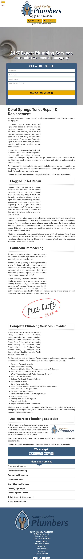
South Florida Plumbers (41, 544)
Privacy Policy (41, 546)
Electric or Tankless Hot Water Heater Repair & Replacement (34, 386)
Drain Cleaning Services (18, 484)
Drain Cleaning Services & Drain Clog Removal (28, 394)
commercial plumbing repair (29, 361)
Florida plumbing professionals (48, 358)
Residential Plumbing (17, 471)
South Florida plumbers (16, 171)
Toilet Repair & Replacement (20, 497)
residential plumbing (40, 407)
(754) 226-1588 (41, 16)
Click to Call (34, 21)
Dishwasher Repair (16, 479)
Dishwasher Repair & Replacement (24, 389)
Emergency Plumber (17, 466)
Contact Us (49, 21)
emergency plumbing (16, 410)
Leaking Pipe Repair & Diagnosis (23, 399)
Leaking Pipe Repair (17, 488)
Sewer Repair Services (19, 401)
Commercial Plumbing (18, 475)
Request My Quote (41, 93)
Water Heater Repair (17, 501)
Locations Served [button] (41, 553)
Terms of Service (41, 549)
